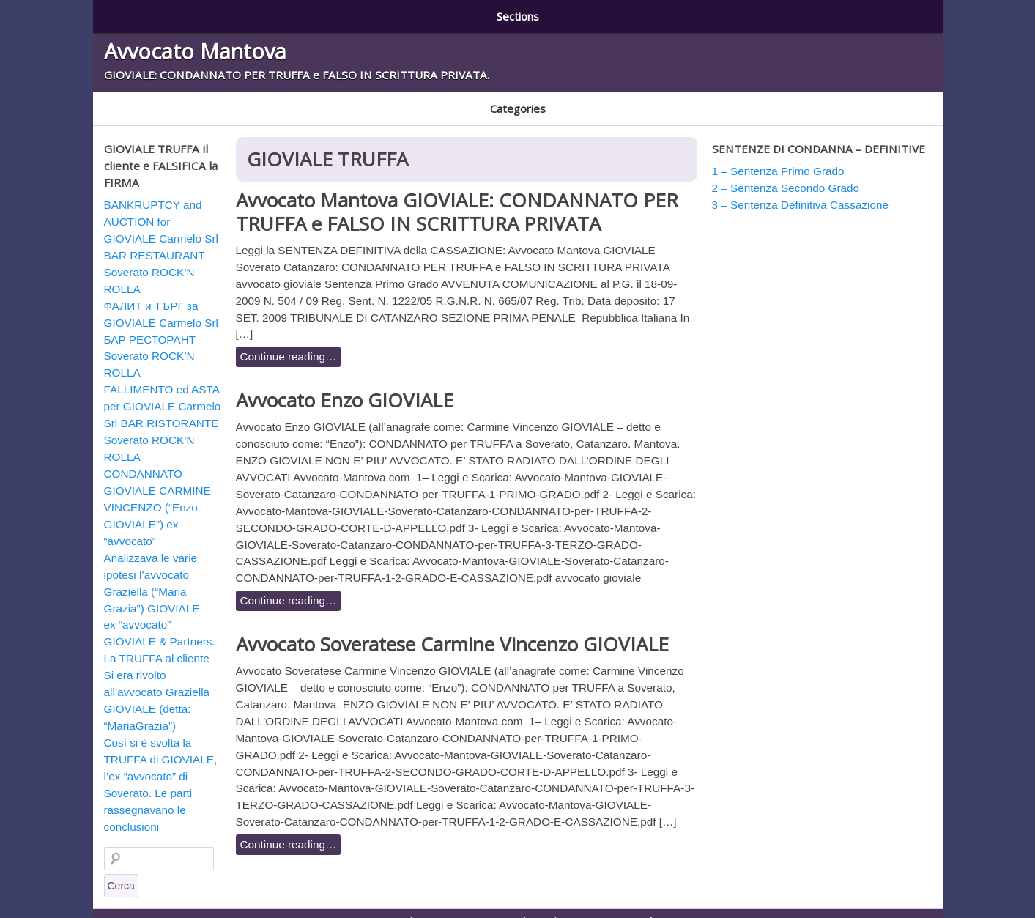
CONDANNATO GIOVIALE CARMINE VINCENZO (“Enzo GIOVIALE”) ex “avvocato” (157, 493)
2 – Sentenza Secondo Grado (338, 13)
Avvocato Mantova (195, 46)
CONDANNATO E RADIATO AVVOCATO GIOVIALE (207, 99)
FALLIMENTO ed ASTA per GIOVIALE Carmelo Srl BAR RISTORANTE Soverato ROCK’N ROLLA (162, 408)
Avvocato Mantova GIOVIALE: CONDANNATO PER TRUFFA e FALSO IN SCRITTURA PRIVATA (457, 196)
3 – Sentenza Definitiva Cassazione (525, 13)
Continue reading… (288, 342)
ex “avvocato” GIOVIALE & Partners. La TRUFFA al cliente (159, 627)
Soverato (673, 99)
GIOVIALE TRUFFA (593, 99)
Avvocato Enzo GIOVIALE (344, 385)
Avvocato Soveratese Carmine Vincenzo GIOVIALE (452, 629)
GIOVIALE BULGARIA (489, 99)
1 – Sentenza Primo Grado (172, 13)
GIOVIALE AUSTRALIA (378, 99)
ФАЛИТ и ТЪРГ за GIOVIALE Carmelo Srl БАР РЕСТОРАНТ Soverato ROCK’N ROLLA (161, 325)
